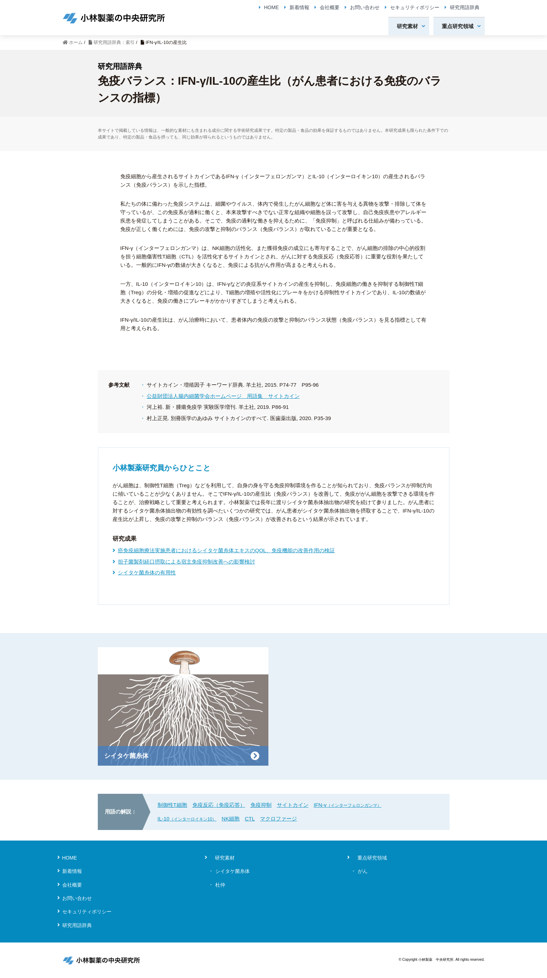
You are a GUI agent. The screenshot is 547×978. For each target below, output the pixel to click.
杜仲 (220, 885)
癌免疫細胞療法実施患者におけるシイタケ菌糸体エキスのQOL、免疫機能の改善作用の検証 (226, 550)
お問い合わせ (365, 7)
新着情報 (299, 7)
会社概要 (329, 7)
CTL (250, 819)
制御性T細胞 (172, 805)
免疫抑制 (261, 805)
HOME (271, 7)
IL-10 (187, 819)
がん (363, 871)
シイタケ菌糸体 (232, 871)
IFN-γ (348, 805)
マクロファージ (278, 819)
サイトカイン (293, 805)
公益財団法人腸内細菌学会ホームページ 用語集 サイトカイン (223, 396)
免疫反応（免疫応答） (218, 805)
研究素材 (407, 26)
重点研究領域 (457, 26)
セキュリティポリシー (414, 7)
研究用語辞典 (464, 7)
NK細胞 (231, 819)
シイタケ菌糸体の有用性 (147, 572)
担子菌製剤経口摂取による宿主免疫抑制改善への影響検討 (186, 562)
